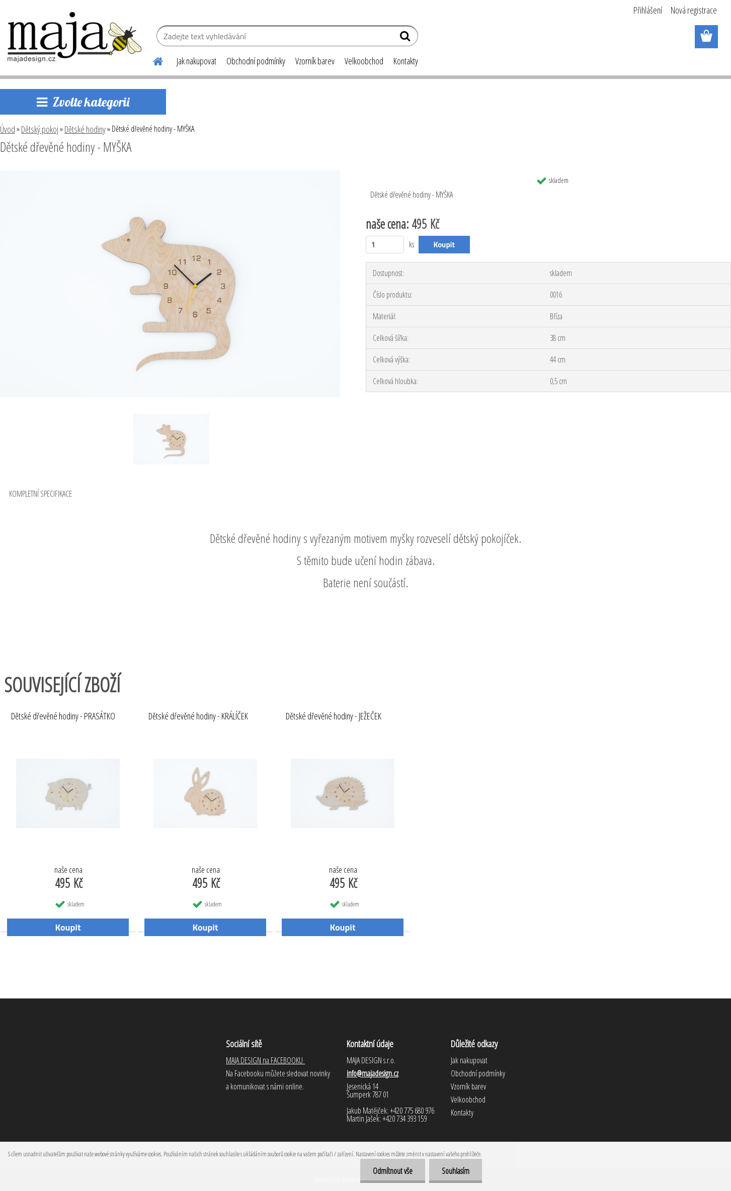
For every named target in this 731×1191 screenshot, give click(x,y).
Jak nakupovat (196, 61)
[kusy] (385, 244)
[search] (406, 38)
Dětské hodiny (85, 129)
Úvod (7, 129)
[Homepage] (152, 59)
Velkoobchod (364, 61)
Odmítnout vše (393, 1170)
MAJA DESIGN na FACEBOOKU (265, 1060)
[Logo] (75, 37)
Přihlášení (647, 10)
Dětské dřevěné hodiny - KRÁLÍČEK (198, 716)
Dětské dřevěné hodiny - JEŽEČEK (333, 716)
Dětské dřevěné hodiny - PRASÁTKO (63, 716)
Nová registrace (694, 10)
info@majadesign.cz (372, 1073)
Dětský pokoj (39, 129)
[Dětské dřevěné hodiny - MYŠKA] (170, 174)
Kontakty (405, 61)
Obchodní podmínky (255, 61)
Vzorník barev (315, 61)
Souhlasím (455, 1170)
